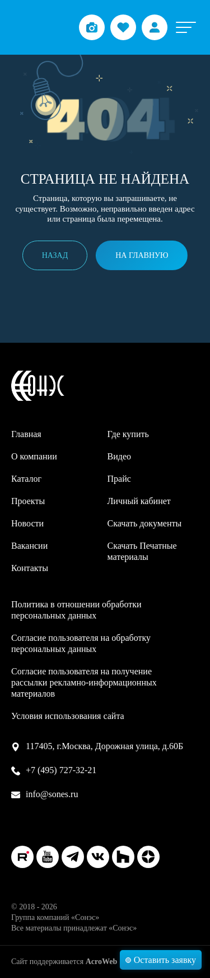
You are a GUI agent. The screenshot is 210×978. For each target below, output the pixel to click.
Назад (55, 255)
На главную (141, 255)
